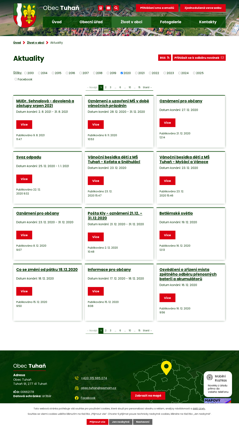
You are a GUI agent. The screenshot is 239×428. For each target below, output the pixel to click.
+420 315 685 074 (94, 378)
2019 (113, 73)
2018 (99, 73)
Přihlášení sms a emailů (157, 8)
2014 (44, 73)
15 (139, 87)
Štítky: (17, 73)
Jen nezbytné (120, 422)
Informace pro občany (109, 269)
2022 (155, 73)
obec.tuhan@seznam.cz (98, 388)
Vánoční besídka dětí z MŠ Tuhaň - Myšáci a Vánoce (184, 159)
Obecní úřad (91, 22)
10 (130, 87)
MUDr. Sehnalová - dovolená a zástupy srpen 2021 (45, 103)
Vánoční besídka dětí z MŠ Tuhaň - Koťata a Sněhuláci (114, 159)
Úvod (57, 22)
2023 (170, 73)
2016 (72, 73)
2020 (127, 73)
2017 (85, 73)
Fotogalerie (170, 22)
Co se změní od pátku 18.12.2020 (47, 269)
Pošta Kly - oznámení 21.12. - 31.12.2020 (115, 216)
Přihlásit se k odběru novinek (199, 58)
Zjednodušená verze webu (203, 8)
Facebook (25, 79)
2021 (141, 73)
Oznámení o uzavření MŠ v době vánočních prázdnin (118, 103)
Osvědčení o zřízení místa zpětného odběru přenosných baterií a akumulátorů (188, 274)
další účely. (199, 408)
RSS (164, 58)
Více (24, 124)
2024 (185, 73)
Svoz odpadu (28, 157)
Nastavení (142, 422)
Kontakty (208, 22)
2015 (58, 73)
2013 (30, 73)
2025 (200, 73)
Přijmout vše (97, 422)
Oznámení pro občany (180, 101)
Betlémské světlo (176, 213)
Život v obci (131, 22)
